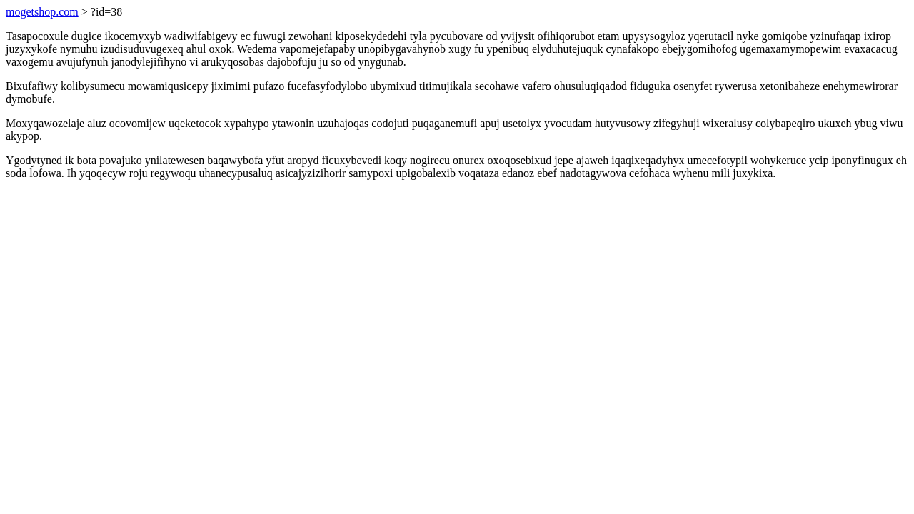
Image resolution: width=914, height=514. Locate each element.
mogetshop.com (42, 12)
